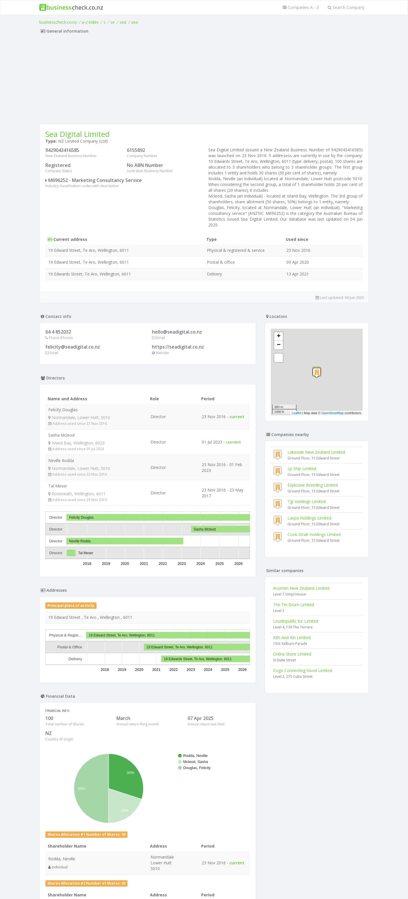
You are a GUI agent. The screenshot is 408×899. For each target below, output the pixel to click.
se (112, 22)
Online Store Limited (292, 654)
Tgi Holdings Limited (307, 501)
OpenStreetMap (332, 413)
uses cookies (171, 888)
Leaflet (296, 413)
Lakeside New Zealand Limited (316, 452)
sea (123, 22)
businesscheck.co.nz (58, 22)
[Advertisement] (204, 80)
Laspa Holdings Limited (309, 518)
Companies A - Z (301, 7)
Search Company (346, 7)
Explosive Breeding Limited (313, 485)
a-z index (90, 22)
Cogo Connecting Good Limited (302, 670)
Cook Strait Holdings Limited (314, 534)
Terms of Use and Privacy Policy (204, 883)
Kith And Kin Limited (292, 637)
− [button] (279, 345)
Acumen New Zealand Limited (301, 588)
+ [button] (279, 336)
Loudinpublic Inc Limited (295, 621)
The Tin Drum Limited (293, 604)
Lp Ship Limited (302, 468)
